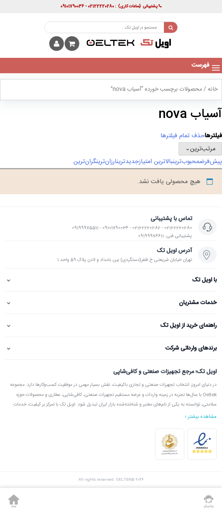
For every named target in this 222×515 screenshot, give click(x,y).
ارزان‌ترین (106, 162)
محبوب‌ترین (186, 162)
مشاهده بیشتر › (201, 416)
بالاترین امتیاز (156, 162)
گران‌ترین (84, 162)
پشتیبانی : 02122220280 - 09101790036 (111, 6)
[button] (200, 65)
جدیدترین (128, 162)
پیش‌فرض (210, 162)
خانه (213, 89)
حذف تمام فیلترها (182, 136)
